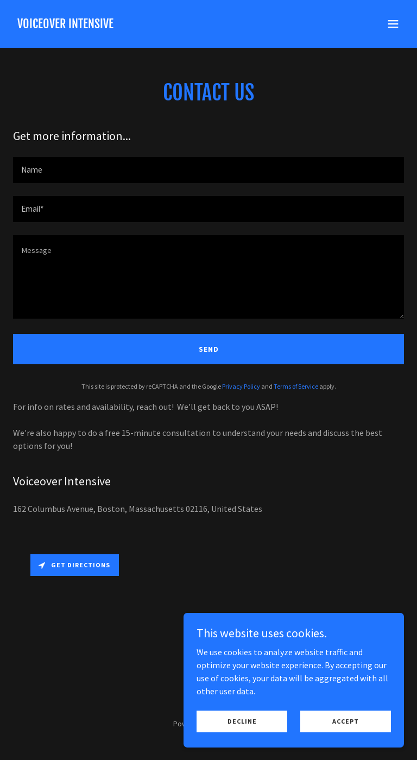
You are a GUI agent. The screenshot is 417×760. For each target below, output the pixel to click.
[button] (393, 24)
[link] (65, 25)
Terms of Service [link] (296, 386)
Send (209, 349)
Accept (346, 721)
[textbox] (208, 170)
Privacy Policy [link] (241, 386)
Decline (244, 721)
